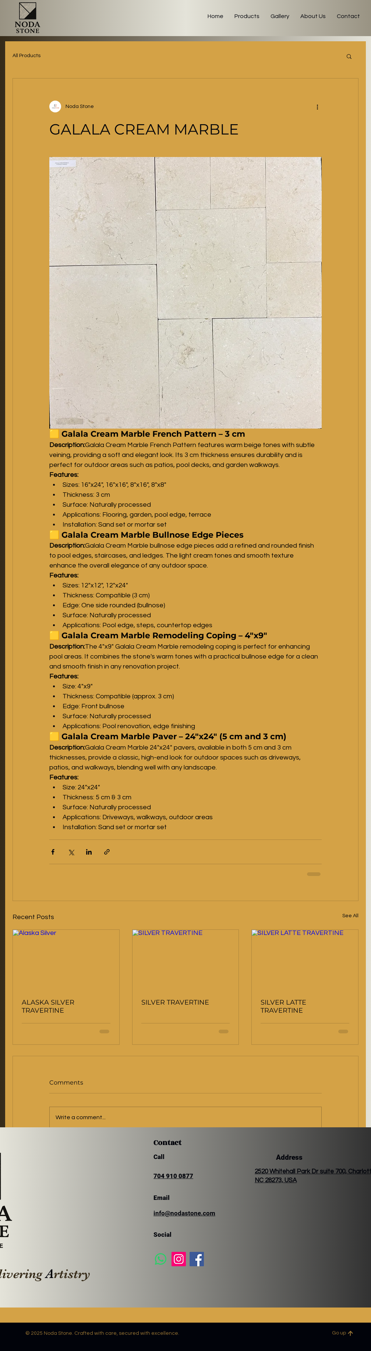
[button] (349, 56)
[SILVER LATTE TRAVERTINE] (305, 959)
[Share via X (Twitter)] (70, 851)
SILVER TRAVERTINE (175, 1002)
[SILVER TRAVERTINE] (185, 959)
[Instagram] (179, 1259)
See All (350, 915)
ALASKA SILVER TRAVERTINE (48, 1006)
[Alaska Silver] (66, 959)
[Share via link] (106, 851)
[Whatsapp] (160, 1259)
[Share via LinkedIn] (88, 851)
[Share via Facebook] (52, 851)
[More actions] (317, 106)
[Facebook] (197, 1259)
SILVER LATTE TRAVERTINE (283, 1006)
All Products (26, 55)
